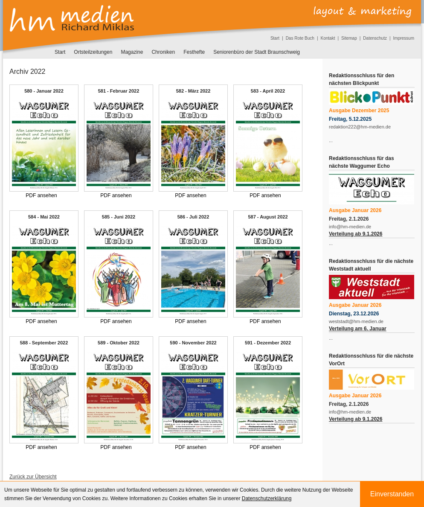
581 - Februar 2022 (118, 90)
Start (274, 38)
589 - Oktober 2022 (118, 342)
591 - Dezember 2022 (268, 342)
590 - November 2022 (193, 342)
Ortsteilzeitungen (93, 52)
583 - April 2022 (268, 90)
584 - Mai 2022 (44, 216)
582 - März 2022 (193, 90)
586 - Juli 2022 (193, 216)
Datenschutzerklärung (267, 498)
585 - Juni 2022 (118, 216)
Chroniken (163, 52)
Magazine (132, 52)
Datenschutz (375, 38)
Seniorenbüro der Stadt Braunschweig (256, 52)
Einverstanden (392, 494)
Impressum (403, 38)
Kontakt (328, 38)
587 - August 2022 (268, 216)
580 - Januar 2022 (44, 90)
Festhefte (194, 52)
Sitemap (349, 38)
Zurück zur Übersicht (33, 477)
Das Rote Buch (300, 38)
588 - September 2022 (44, 342)
